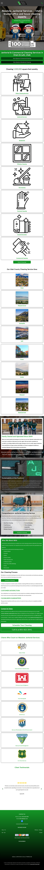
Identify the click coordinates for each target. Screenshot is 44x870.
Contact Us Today (7, 609)
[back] (2, 788)
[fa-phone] (42, 3)
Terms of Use (32, 864)
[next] (41, 788)
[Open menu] (2, 3)
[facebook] (22, 821)
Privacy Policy (37, 864)
